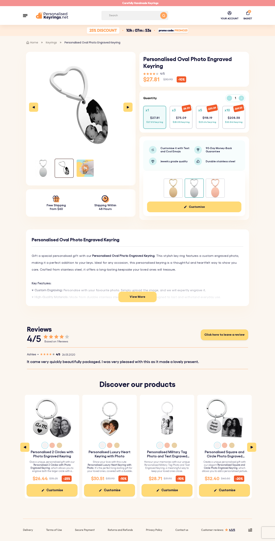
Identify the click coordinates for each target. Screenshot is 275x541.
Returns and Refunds (120, 530)
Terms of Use (54, 530)
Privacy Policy (154, 530)
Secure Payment (85, 530)
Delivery (28, 530)
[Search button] (163, 15)
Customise (197, 206)
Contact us (181, 530)
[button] (25, 15)
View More (137, 296)
